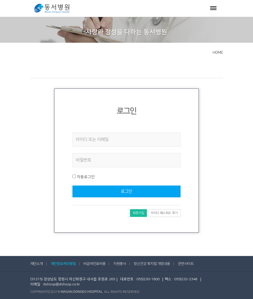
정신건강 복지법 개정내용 (152, 264)
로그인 (126, 191)
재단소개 (36, 264)
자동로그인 (83, 177)
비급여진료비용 (94, 264)
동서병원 (52, 8)
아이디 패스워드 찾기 (164, 213)
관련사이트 (186, 264)
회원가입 (138, 213)
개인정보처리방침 (63, 264)
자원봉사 (119, 264)
